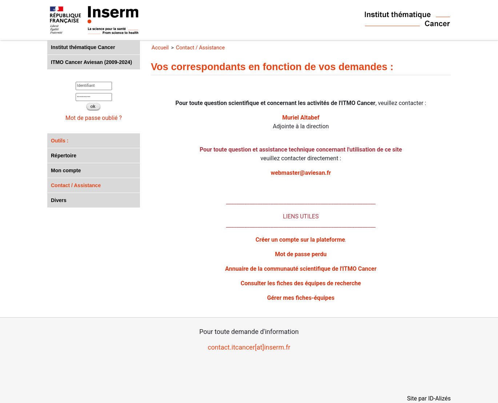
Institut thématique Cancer (83, 47)
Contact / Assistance (76, 185)
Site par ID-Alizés (429, 398)
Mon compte (66, 170)
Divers (59, 200)
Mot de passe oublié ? (93, 117)
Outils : (59, 141)
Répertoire (63, 155)
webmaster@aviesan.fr (301, 172)
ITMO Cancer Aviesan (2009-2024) (91, 62)
